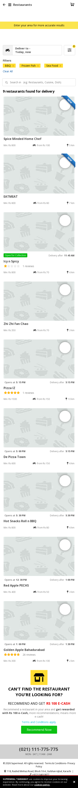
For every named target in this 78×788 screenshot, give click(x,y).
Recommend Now (39, 730)
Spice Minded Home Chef (22, 139)
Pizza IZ (9, 388)
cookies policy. (42, 784)
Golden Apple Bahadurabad (24, 650)
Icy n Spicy (11, 261)
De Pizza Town (15, 457)
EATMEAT (11, 196)
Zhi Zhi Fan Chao (16, 324)
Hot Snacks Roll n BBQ (20, 521)
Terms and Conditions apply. (39, 722)
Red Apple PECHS (16, 585)
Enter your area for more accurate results (39, 25)
